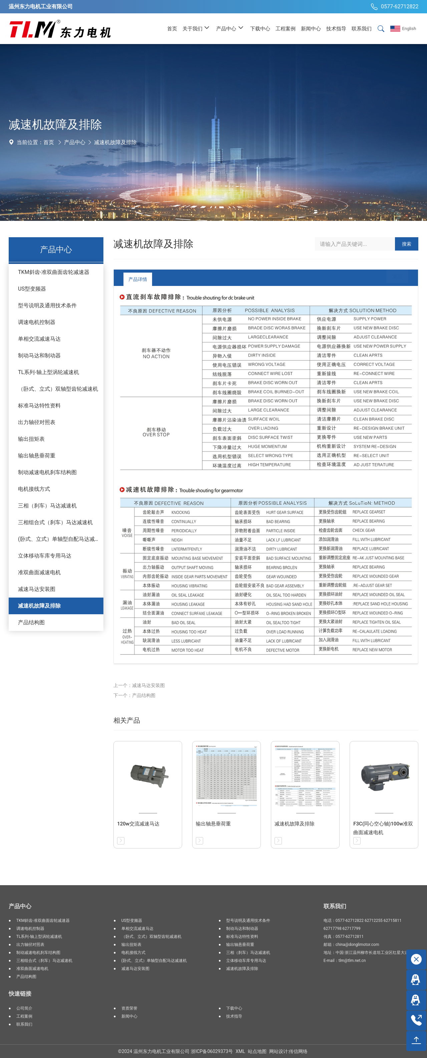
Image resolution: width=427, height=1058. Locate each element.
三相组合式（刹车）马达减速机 (55, 522)
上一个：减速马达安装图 (139, 685)
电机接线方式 (34, 489)
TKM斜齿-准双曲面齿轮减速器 (53, 272)
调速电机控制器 (36, 322)
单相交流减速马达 (39, 339)
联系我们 (24, 1024)
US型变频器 (32, 289)
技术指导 (234, 1016)
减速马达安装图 (36, 589)
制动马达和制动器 (39, 355)
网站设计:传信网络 (288, 1051)
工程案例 (24, 1016)
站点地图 (257, 1051)
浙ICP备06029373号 (212, 1051)
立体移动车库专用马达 (44, 556)
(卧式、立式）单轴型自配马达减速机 (60, 539)
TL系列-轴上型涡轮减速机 (48, 372)
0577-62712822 (393, 6)
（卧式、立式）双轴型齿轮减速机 (58, 389)
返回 (392, 279)
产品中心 (74, 142)
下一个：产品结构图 (134, 695)
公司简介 (24, 1008)
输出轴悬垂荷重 (36, 455)
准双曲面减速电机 (39, 572)
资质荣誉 (129, 1008)
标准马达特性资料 (39, 405)
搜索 (406, 244)
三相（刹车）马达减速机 (47, 505)
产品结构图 (31, 622)
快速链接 (20, 993)
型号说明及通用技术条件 (47, 305)
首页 (48, 142)
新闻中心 (129, 1016)
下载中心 (234, 1008)
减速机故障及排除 (115, 142)
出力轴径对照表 (36, 422)
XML (240, 1051)
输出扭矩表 (31, 439)
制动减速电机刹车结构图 (47, 472)
